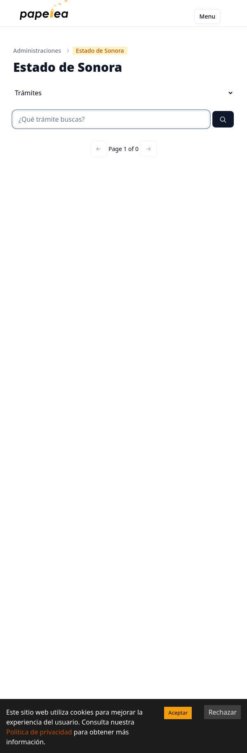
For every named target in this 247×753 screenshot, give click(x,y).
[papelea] (45, 16)
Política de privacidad (39, 731)
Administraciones (37, 50)
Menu (207, 16)
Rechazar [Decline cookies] (222, 712)
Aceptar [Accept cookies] (178, 712)
